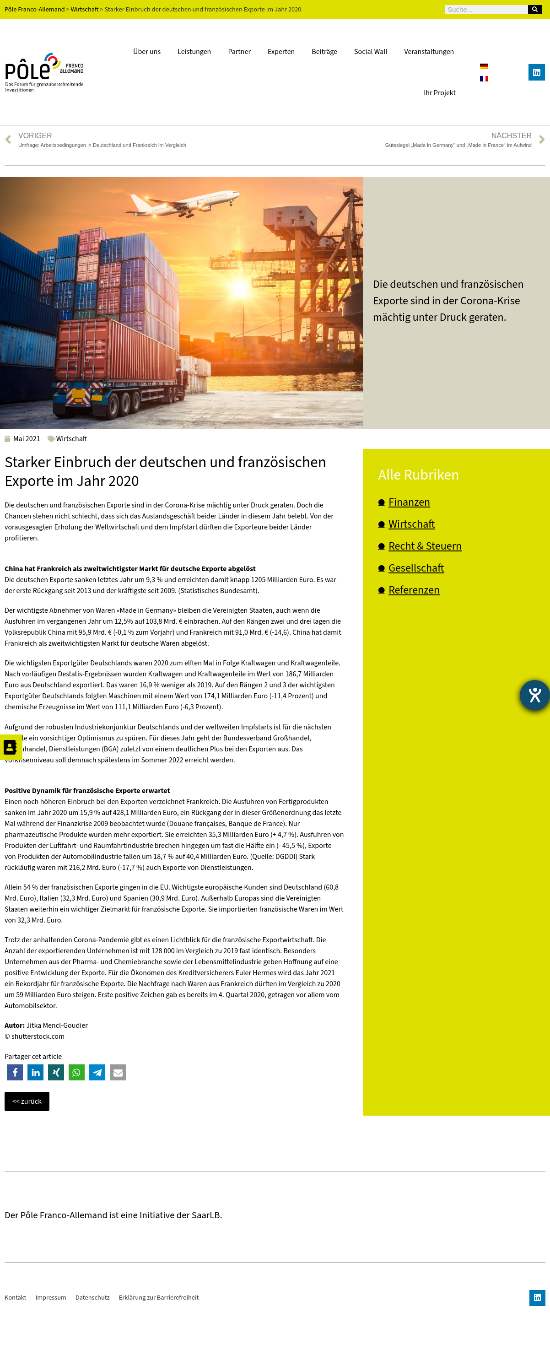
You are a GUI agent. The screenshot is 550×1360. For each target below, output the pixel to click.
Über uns (147, 52)
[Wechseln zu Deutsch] (484, 66)
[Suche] (535, 9)
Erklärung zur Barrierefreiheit (159, 1345)
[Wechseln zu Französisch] (484, 78)
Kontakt (15, 1345)
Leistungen (194, 52)
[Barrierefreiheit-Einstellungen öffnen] (535, 695)
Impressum (50, 1345)
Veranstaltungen (429, 52)
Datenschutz (92, 1345)
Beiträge (324, 52)
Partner (239, 52)
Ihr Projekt (440, 93)
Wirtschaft (71, 439)
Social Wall (370, 52)
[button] (15, 1072)
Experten (281, 52)
